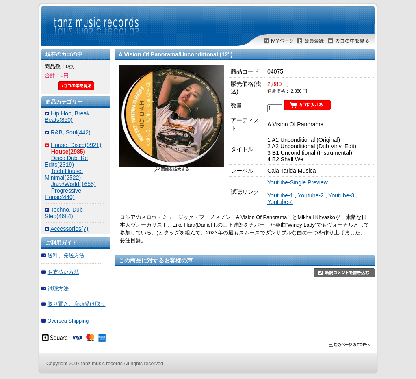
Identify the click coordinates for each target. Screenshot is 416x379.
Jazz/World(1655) (73, 184)
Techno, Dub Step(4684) (64, 212)
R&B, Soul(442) (71, 132)
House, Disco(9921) (76, 145)
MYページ (279, 41)
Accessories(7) (69, 228)
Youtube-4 (280, 202)
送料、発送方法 (66, 255)
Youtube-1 (280, 195)
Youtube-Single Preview (297, 182)
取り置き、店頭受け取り (77, 304)
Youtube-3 (341, 195)
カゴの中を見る (348, 41)
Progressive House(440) (63, 193)
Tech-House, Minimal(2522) (64, 174)
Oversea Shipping (68, 321)
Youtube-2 (311, 195)
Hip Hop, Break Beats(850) (67, 116)
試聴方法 (58, 289)
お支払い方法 (63, 272)
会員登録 (310, 41)
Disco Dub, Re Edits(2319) (66, 161)
